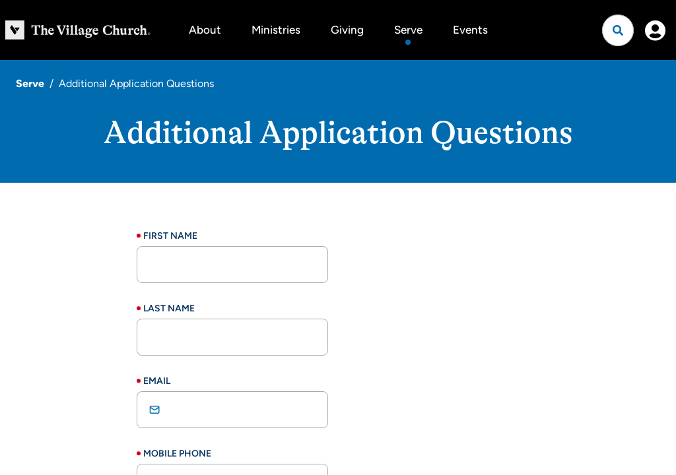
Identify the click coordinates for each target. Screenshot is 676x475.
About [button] (205, 29)
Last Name (169, 308)
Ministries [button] (276, 29)
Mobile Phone (177, 453)
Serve (408, 29)
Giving (347, 29)
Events (470, 29)
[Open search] (618, 30)
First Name (170, 235)
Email (156, 381)
